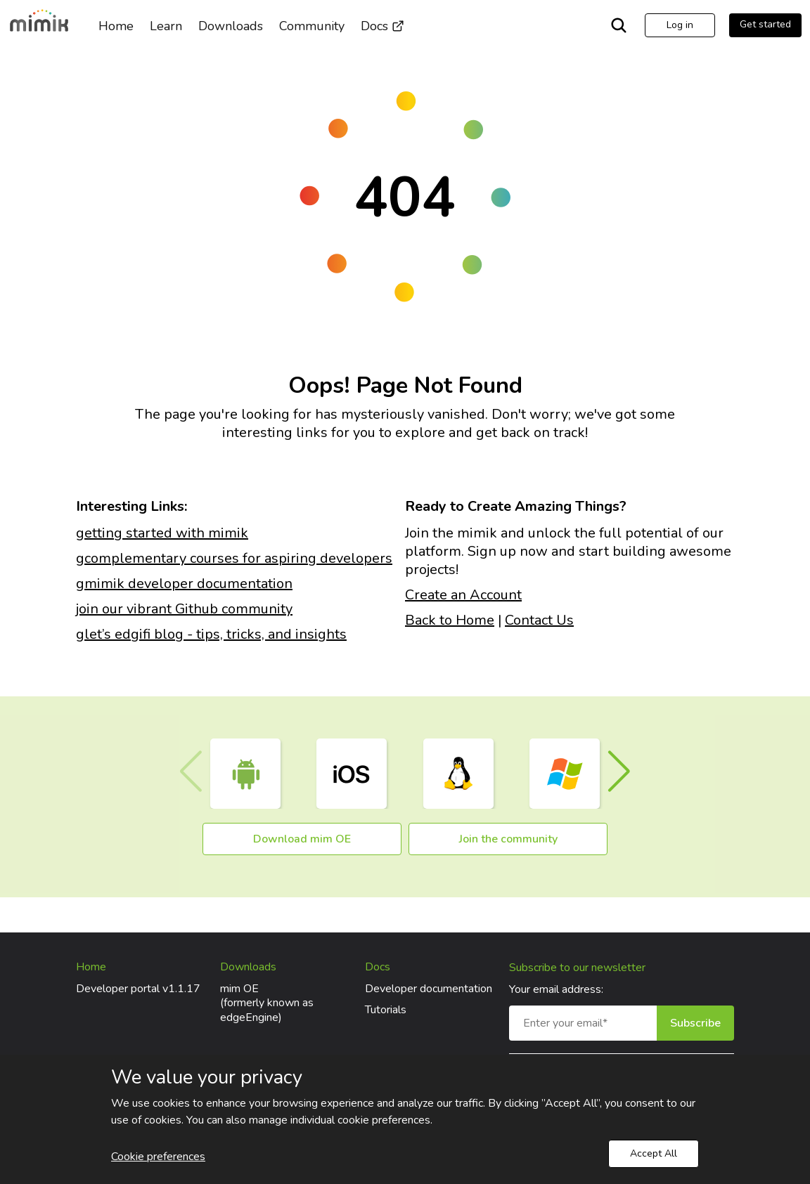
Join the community (508, 839)
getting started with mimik (162, 532)
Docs (382, 26)
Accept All (653, 1153)
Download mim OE (302, 839)
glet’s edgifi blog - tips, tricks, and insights (211, 634)
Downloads (230, 26)
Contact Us (539, 620)
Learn (166, 26)
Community (312, 26)
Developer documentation (428, 988)
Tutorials (385, 1009)
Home (116, 26)
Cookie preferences (158, 1156)
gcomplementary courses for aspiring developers (234, 558)
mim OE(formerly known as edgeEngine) (267, 1003)
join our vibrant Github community (184, 608)
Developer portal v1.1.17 (138, 988)
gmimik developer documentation (184, 583)
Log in (680, 25)
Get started (765, 24)
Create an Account (463, 594)
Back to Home (449, 620)
